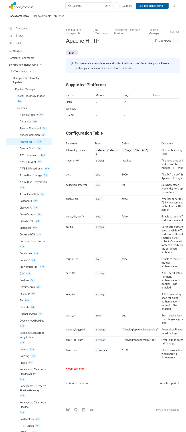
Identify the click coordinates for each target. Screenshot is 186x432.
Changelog (18, 28)
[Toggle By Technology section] (29, 71)
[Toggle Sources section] (29, 108)
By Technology (102, 31)
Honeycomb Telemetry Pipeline (127, 31)
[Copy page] (162, 41)
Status (16, 35)
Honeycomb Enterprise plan (142, 63)
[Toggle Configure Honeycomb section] (29, 58)
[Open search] (89, 6)
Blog (15, 43)
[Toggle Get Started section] (29, 51)
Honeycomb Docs (19, 17)
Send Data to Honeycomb (73, 31)
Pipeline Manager (154, 31)
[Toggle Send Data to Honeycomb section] (29, 64)
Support (127, 5)
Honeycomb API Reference (48, 17)
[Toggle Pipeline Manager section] (29, 89)
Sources (174, 31)
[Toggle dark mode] (174, 6)
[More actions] (176, 41)
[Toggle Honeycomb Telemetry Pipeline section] (29, 80)
